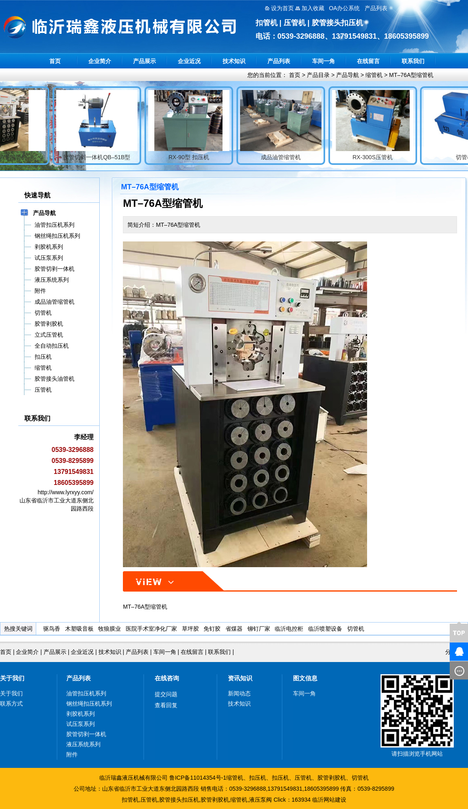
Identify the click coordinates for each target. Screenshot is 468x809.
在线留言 (368, 61)
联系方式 (11, 703)
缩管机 (374, 75)
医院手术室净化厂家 (151, 628)
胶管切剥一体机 (86, 734)
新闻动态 (239, 693)
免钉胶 (212, 628)
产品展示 (144, 61)
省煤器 (234, 628)
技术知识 (234, 61)
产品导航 (347, 75)
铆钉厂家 (258, 628)
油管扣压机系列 (86, 693)
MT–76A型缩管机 (411, 75)
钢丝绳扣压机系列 (89, 703)
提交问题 (166, 694)
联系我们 (413, 61)
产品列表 (278, 61)
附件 (72, 754)
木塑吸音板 (79, 628)
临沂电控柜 (289, 628)
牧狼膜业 (109, 628)
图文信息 (305, 678)
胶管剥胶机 (331, 777)
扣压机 (257, 777)
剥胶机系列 (80, 713)
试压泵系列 (80, 724)
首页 (55, 61)
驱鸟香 (51, 628)
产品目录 (318, 75)
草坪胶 (190, 628)
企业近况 (189, 61)
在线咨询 (167, 678)
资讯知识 (240, 678)
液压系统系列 (83, 744)
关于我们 (12, 678)
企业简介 (99, 61)
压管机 (303, 777)
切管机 (355, 628)
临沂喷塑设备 (325, 628)
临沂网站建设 (329, 799)
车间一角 (323, 61)
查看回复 (166, 705)
